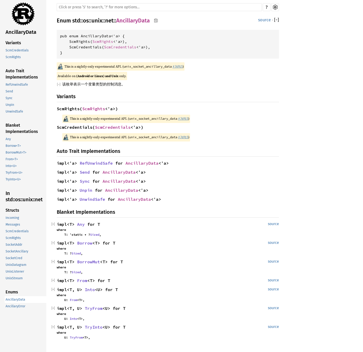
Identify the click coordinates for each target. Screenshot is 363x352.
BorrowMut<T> (16, 152)
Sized (94, 235)
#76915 (177, 66)
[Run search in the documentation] (159, 7)
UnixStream (14, 278)
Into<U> (11, 166)
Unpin (10, 105)
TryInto (94, 327)
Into (90, 289)
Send (9, 91)
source (264, 19)
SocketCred (14, 258)
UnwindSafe (14, 111)
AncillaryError (15, 306)
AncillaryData (21, 32)
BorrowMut (88, 261)
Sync (9, 98)
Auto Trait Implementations (22, 74)
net (109, 20)
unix (96, 20)
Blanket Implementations (22, 128)
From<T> (12, 159)
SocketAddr (14, 245)
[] (276, 20)
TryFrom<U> (14, 173)
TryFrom (94, 308)
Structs (12, 210)
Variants (13, 42)
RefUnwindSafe (17, 85)
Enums (12, 292)
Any (8, 139)
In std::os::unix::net (24, 196)
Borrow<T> (13, 146)
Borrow (84, 243)
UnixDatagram (16, 265)
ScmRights (13, 57)
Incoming (12, 218)
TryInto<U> (13, 179)
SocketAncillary (17, 251)
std (76, 20)
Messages (13, 224)
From (82, 280)
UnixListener (15, 271)
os (86, 20)
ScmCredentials (17, 50)
